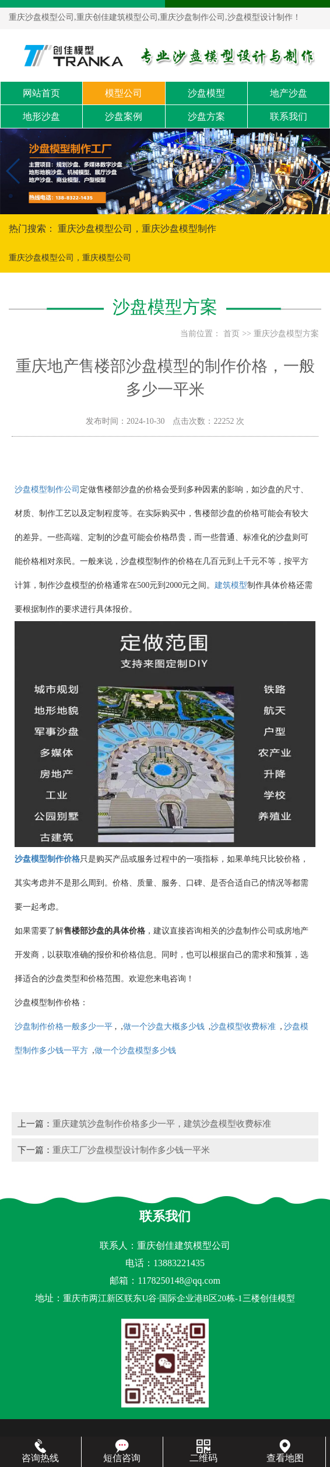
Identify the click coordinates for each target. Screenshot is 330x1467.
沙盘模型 (206, 93)
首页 (231, 333)
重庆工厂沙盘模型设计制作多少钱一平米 (131, 1150)
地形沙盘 (41, 116)
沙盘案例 (123, 116)
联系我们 (288, 116)
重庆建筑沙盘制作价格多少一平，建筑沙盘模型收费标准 (161, 1123)
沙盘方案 (206, 116)
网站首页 (41, 93)
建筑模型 (231, 585)
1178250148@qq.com (179, 1280)
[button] (160, 203)
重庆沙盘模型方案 (286, 333)
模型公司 (123, 93)
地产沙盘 (288, 93)
